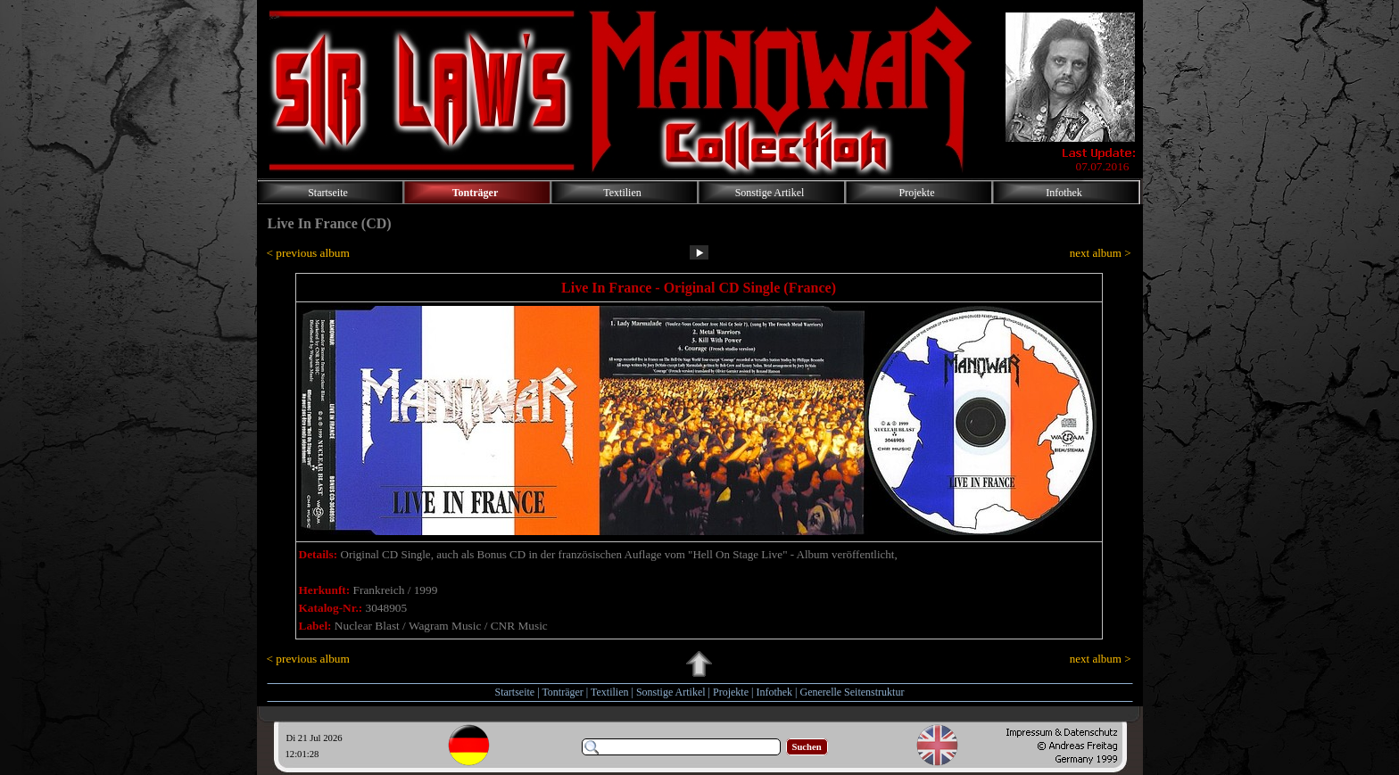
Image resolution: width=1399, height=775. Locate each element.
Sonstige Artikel (671, 692)
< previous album (308, 253)
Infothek (774, 692)
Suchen (807, 747)
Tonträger (562, 692)
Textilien (609, 692)
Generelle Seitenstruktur (851, 692)
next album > (1100, 253)
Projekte (731, 692)
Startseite (515, 692)
